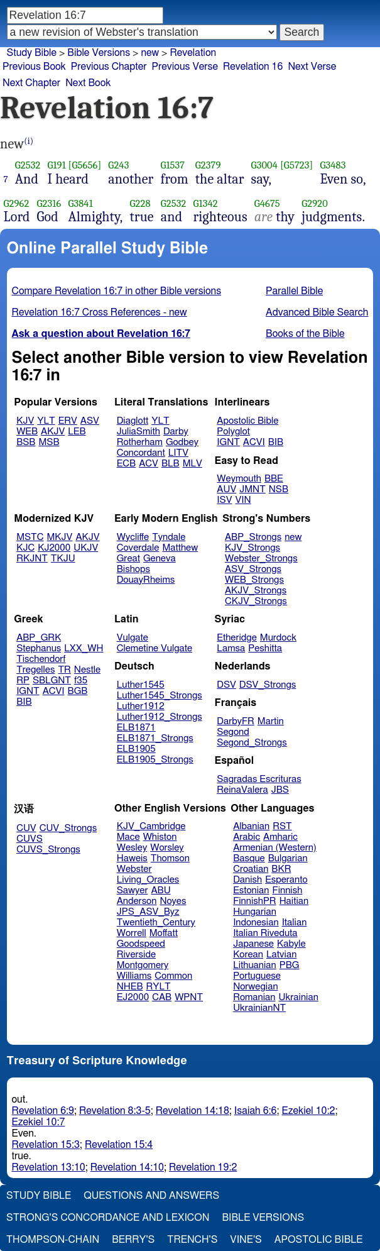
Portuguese (257, 976)
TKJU (63, 558)
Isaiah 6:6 (255, 1111)
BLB (170, 463)
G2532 (28, 165)
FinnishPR (254, 901)
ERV (67, 421)
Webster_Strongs (261, 558)
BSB (25, 442)
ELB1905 (136, 749)
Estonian (251, 890)
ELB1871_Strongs (155, 738)
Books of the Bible (305, 334)
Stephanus (38, 648)
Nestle (87, 670)
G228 (140, 203)
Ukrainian (298, 997)
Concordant (141, 453)
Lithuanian (254, 965)
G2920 (314, 203)
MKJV (60, 537)
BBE (273, 478)
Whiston (160, 837)
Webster (134, 869)
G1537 (172, 165)
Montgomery (143, 965)
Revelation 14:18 (192, 1111)
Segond (233, 732)
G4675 (267, 203)
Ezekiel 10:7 (38, 1122)
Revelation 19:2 (203, 1167)
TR (64, 670)
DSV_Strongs (267, 685)
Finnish (288, 890)
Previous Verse (185, 67)
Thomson (170, 858)
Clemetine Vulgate (154, 648)
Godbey (182, 442)
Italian (294, 922)
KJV (25, 421)
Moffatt (163, 933)
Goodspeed (141, 944)
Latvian (281, 954)
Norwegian (255, 986)
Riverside (136, 954)
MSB (48, 442)
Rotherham (140, 442)
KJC (25, 548)
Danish (247, 880)
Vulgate (132, 637)
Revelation (193, 53)
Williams (134, 976)
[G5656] (85, 165)
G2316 (49, 203)
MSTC (29, 537)
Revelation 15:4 (119, 1145)
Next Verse (312, 67)
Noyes (173, 901)
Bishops (133, 569)
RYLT (158, 986)
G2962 (17, 203)
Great (128, 558)
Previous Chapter (109, 67)
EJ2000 (133, 997)
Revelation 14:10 (127, 1167)
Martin (271, 721)
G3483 (332, 165)
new (150, 53)
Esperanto (286, 880)
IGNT (228, 442)
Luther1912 (141, 706)
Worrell (131, 933)
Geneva (159, 558)
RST (282, 826)
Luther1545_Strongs (159, 695)
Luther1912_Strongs (159, 717)
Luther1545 (141, 685)
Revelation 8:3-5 (115, 1111)
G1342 (205, 203)
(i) (28, 141)
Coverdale (138, 548)
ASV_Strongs (253, 569)
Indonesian (256, 922)
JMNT (252, 489)
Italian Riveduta (265, 933)
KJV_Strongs (252, 548)
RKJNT (32, 558)
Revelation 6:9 (43, 1111)
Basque (249, 858)
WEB (27, 431)
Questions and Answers (151, 1196)
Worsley (166, 847)
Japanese (253, 944)
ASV (89, 421)
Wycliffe (133, 537)
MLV (192, 463)
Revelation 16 (253, 67)
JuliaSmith (138, 431)
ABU (160, 890)
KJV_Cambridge (151, 826)
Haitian (294, 901)
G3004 (264, 165)
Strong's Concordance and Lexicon (107, 1218)
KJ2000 (54, 548)
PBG (290, 965)
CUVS (29, 839)
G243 (118, 165)
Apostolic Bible (318, 1240)
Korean (248, 954)
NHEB (130, 986)
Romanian (254, 997)
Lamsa (231, 648)
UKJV (85, 548)
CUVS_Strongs (48, 849)
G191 (56, 165)
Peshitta (265, 648)
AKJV (53, 431)
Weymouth (239, 478)
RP (23, 680)
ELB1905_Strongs (155, 759)
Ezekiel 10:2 (308, 1111)
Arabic (246, 837)
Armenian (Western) (275, 847)
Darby (175, 431)
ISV (224, 500)
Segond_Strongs (251, 742)
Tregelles (35, 670)
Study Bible (32, 53)
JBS (280, 790)
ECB (126, 463)
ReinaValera (242, 790)
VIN (243, 500)
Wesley (132, 847)
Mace (128, 837)
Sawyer (132, 890)
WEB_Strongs (254, 580)
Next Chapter (31, 83)
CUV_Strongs (68, 828)
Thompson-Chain (52, 1240)
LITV (178, 453)
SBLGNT (52, 680)
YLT (46, 421)
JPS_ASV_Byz (148, 912)
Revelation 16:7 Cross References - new (99, 312)
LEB (76, 431)
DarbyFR (235, 721)
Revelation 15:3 (46, 1145)
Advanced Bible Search (317, 312)
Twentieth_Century (156, 922)
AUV (226, 489)
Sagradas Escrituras (259, 779)
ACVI (254, 442)
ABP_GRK (38, 637)
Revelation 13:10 (48, 1167)
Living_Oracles (148, 880)
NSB (278, 489)
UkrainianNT (259, 1008)
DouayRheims (146, 580)
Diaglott (132, 421)
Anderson (137, 901)
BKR (281, 869)
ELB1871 (136, 727)
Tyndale (168, 537)
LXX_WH (83, 648)
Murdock (278, 637)
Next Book (88, 83)
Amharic (280, 837)
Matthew (180, 548)
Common (173, 976)
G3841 (80, 203)
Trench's (192, 1240)
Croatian (250, 869)
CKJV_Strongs (256, 601)
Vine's (245, 1240)
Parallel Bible (294, 291)
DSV (226, 685)
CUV (26, 828)
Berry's (133, 1240)
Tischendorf (40, 659)
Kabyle (291, 944)
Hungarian (254, 912)
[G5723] (296, 165)
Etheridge (236, 637)
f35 (80, 680)
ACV (148, 463)
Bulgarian (288, 858)
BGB (78, 691)
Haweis (132, 858)
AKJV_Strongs (255, 590)
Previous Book (34, 67)
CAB (161, 997)
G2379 (208, 165)
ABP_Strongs (253, 537)
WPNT (189, 997)
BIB (275, 442)
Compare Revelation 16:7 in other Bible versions (117, 291)
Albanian (251, 826)
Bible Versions (98, 53)
